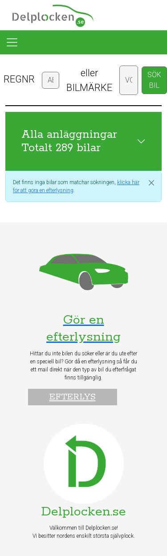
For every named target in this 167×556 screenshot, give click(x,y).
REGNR (19, 79)
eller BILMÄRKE (89, 80)
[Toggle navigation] (12, 42)
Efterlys (72, 397)
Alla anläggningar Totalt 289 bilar (69, 141)
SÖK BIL (154, 80)
